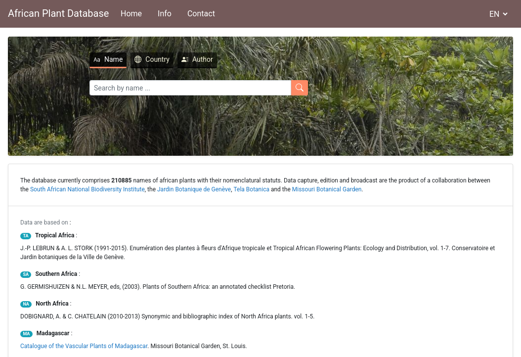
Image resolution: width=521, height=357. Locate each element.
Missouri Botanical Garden (327, 189)
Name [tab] (71, 59)
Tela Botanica (251, 189)
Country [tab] (114, 59)
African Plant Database (58, 13)
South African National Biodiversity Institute (87, 189)
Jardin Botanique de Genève (194, 189)
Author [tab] (160, 59)
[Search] (153, 87)
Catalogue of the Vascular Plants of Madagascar (83, 346)
